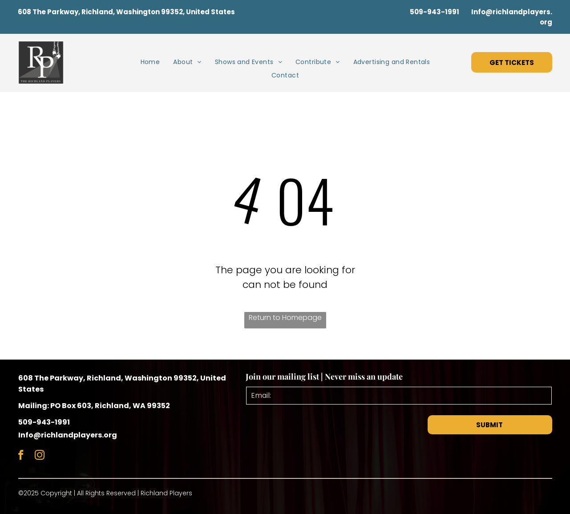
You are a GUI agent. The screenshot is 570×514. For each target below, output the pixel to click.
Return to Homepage (285, 317)
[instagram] (39, 456)
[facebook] (21, 456)
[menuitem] (150, 62)
